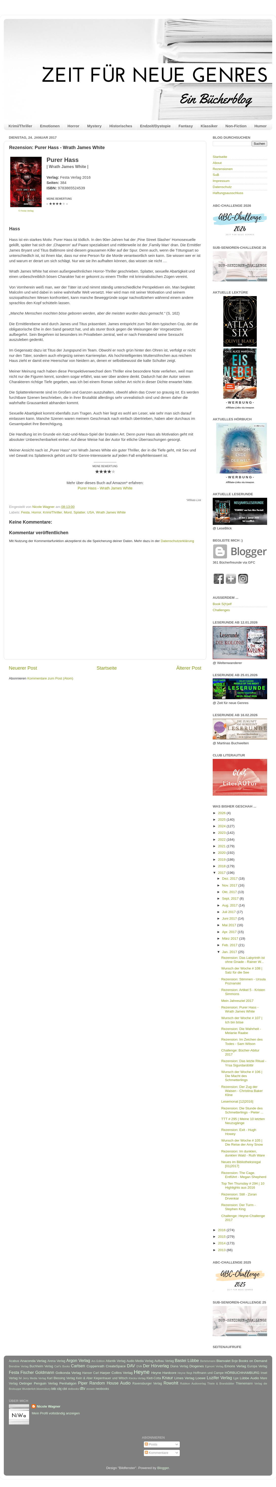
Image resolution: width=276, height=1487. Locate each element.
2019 (222, 859)
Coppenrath (96, 1366)
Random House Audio (110, 1383)
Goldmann (44, 1372)
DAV (131, 1366)
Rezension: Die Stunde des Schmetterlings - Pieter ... (242, 1110)
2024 (222, 826)
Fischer (27, 1372)
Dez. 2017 (230, 878)
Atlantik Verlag (115, 1361)
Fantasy (186, 126)
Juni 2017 (230, 918)
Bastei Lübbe (187, 1360)
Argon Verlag (78, 1360)
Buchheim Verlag (41, 1366)
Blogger (163, 1468)
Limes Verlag (184, 1378)
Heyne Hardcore (163, 1373)
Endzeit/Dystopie (155, 126)
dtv (82, 1388)
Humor (260, 126)
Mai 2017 (229, 925)
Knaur (167, 1377)
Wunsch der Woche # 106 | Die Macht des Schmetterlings (241, 1076)
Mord (68, 512)
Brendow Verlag (19, 1366)
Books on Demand (253, 1361)
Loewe (200, 1378)
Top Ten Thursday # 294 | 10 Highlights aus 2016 (242, 1185)
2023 (222, 833)
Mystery (94, 126)
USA (90, 512)
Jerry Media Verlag (34, 1378)
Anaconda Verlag (33, 1361)
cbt (64, 1389)
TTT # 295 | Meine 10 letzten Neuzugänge (243, 1121)
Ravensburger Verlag (147, 1383)
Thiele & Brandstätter (220, 1383)
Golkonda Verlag (68, 1373)
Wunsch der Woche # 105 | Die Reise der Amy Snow (242, 1142)
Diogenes (196, 1366)
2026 (222, 813)
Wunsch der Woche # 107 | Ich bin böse (241, 1020)
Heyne (141, 1372)
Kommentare (156, 1453)
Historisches (120, 126)
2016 (222, 1230)
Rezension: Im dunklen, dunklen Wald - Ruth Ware (243, 1153)
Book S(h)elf (222, 604)
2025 (222, 819)
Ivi (20, 1378)
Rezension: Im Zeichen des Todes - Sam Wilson (242, 1041)
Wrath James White (111, 512)
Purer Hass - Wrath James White (105, 488)
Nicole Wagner (48, 1406)
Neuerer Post (23, 668)
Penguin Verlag (46, 1383)
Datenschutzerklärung (177, 541)
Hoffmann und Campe (208, 1373)
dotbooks (73, 1388)
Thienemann (244, 1383)
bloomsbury (43, 1388)
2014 (222, 1243)
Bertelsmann (208, 1360)
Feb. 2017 (230, 945)
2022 (222, 839)
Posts (151, 1444)
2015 (222, 1236)
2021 (222, 846)
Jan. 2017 (230, 952)
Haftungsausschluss (228, 193)
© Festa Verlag (26, 211)
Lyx (236, 1378)
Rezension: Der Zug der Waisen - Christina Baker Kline (242, 1091)
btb (53, 1389)
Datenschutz (222, 187)
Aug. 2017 (230, 905)
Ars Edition (98, 1360)
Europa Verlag (257, 1366)
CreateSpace (116, 1366)
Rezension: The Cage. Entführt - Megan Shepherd (243, 1175)
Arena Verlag (56, 1361)
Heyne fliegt (185, 1372)
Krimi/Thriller (20, 126)
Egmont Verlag (214, 1366)
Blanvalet (223, 1361)
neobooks (102, 1389)
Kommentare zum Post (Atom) (50, 678)
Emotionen (50, 126)
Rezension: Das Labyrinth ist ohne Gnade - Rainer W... (243, 960)
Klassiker (209, 126)
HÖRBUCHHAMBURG (242, 1373)
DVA (139, 1366)
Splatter (79, 512)
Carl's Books (62, 1366)
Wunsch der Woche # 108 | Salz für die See (241, 970)
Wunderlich (29, 1388)
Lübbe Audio (249, 1378)
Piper (83, 1383)
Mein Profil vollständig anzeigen (56, 1413)
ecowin (90, 1388)
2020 (222, 853)
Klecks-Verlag (137, 1378)
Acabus (14, 1361)
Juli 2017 (229, 912)
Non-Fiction (235, 126)
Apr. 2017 (230, 932)
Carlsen (78, 1366)
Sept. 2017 (231, 898)
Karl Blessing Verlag (61, 1378)
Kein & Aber (84, 1378)
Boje (235, 1361)
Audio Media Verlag (139, 1361)
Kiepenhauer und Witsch (111, 1378)
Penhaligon (67, 1383)
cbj (59, 1389)
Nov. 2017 (230, 885)
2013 (222, 1250)
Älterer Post (188, 668)
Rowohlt (171, 1383)
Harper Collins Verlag (116, 1373)
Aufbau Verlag (164, 1361)
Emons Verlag (235, 1366)
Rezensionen (223, 169)
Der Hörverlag (156, 1366)
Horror (74, 126)
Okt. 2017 (230, 892)
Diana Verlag (179, 1366)
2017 (222, 873)
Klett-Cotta (153, 1378)
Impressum (221, 181)
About (217, 163)
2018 (222, 866)
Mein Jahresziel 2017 (237, 1001)
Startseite (106, 668)
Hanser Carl (90, 1373)
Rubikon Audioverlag (193, 1383)
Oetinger (25, 1383)
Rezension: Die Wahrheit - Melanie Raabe (241, 1031)
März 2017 (230, 938)
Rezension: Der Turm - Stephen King (238, 1207)
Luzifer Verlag (219, 1377)
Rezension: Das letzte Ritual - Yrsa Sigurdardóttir (243, 1063)
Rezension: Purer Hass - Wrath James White (240, 1009)
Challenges (221, 610)
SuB (216, 175)
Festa (25, 512)
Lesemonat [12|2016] (237, 1101)
